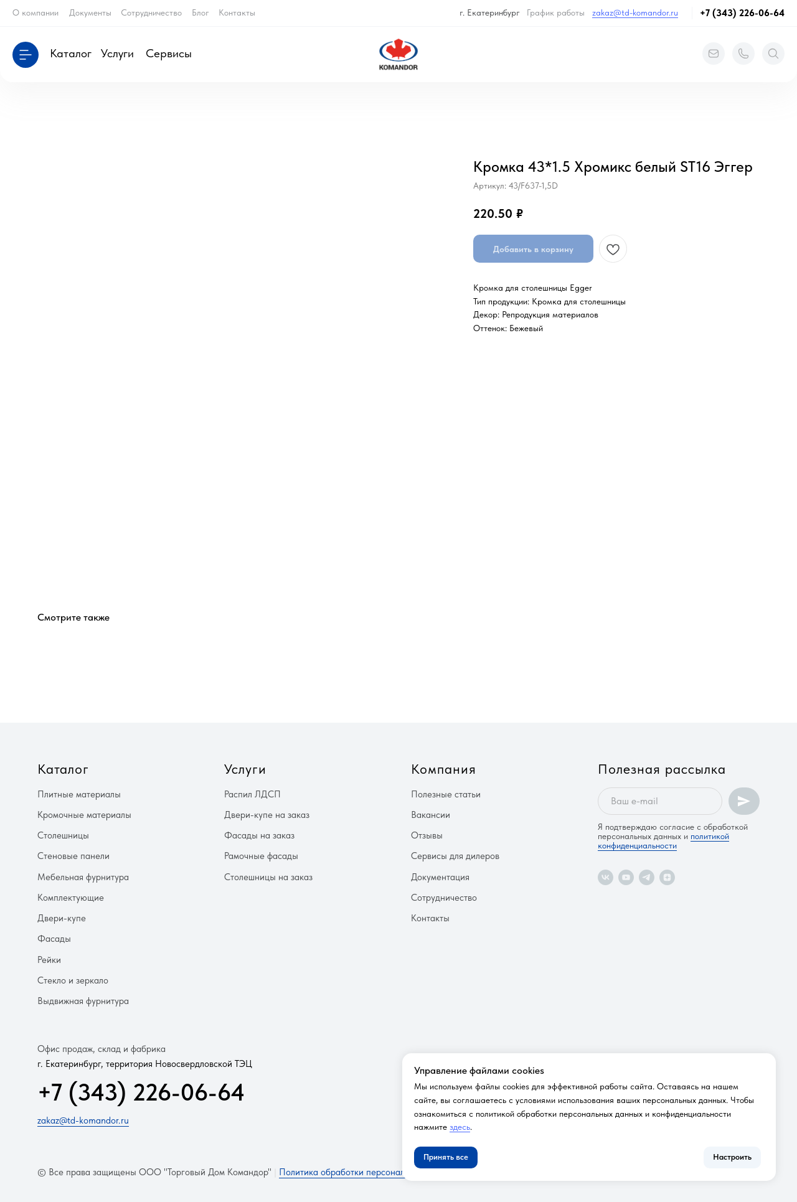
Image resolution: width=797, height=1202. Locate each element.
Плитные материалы (79, 794)
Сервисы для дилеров (455, 856)
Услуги (117, 53)
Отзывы (427, 835)
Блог (200, 12)
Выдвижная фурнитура (83, 1001)
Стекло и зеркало (72, 980)
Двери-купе (61, 918)
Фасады (54, 938)
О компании (35, 12)
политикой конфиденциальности (663, 840)
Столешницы (63, 835)
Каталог (71, 53)
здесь (460, 1127)
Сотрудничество (151, 12)
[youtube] (626, 877)
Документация (440, 877)
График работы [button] (556, 12)
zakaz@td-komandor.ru (635, 12)
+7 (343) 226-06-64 (742, 13)
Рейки (49, 959)
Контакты (237, 12)
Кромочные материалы (84, 814)
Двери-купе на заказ (266, 814)
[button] (25, 55)
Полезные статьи (446, 794)
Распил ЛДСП (252, 794)
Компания (443, 769)
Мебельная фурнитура (83, 877)
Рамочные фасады (261, 856)
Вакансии (430, 814)
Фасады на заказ (259, 835)
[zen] (667, 877)
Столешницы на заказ (268, 877)
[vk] (605, 877)
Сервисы (169, 53)
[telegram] (646, 877)
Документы (90, 12)
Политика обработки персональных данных (367, 1172)
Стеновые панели (73, 856)
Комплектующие (70, 897)
